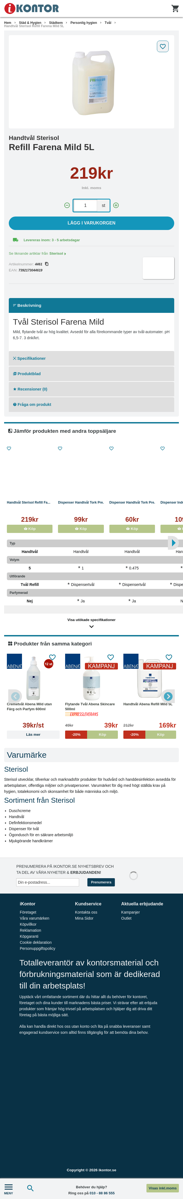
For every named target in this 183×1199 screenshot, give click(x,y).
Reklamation (30, 930)
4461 (41, 264)
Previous (15, 696)
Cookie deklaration (36, 942)
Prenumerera (101, 882)
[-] (67, 205)
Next (168, 696)
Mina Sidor (84, 918)
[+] (116, 205)
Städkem (56, 23)
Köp (30, 529)
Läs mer (33, 734)
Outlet (126, 918)
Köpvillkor (28, 924)
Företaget (28, 912)
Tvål (108, 23)
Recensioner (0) (30, 389)
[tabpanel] (91, 82)
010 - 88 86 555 (102, 1193)
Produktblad (27, 374)
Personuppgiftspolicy (37, 948)
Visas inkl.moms (163, 1188)
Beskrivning (27, 305)
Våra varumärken (34, 918)
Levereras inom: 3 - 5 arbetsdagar (52, 240)
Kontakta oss (86, 912)
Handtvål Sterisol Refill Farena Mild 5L (34, 26)
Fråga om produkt (32, 404)
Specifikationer (29, 358)
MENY (8, 1189)
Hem (7, 23)
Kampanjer (130, 912)
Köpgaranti (29, 936)
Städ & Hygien (30, 23)
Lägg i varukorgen (91, 223)
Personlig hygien (83, 23)
